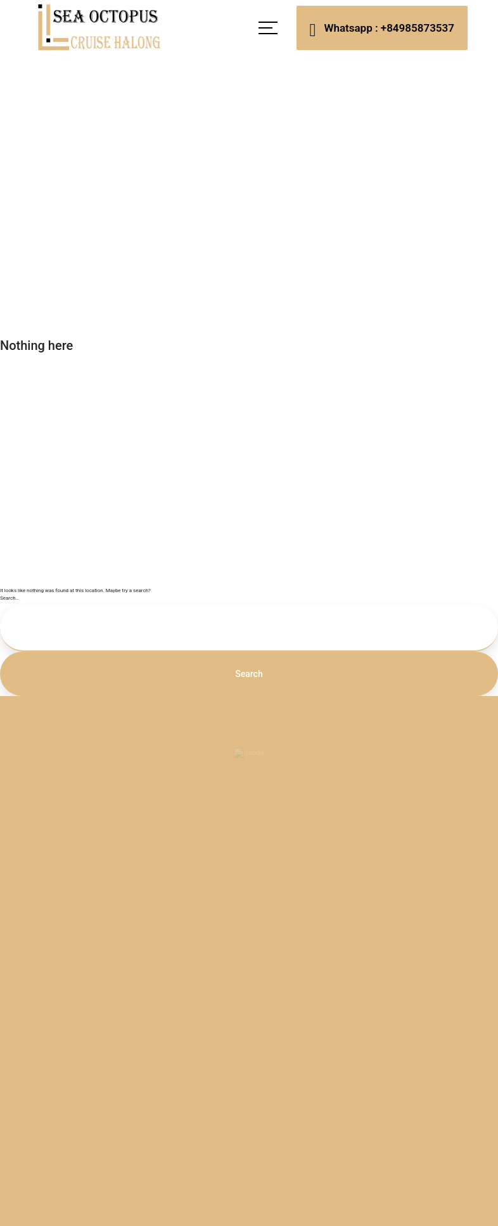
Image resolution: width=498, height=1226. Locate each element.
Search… (9, 598)
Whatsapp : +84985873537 (382, 29)
